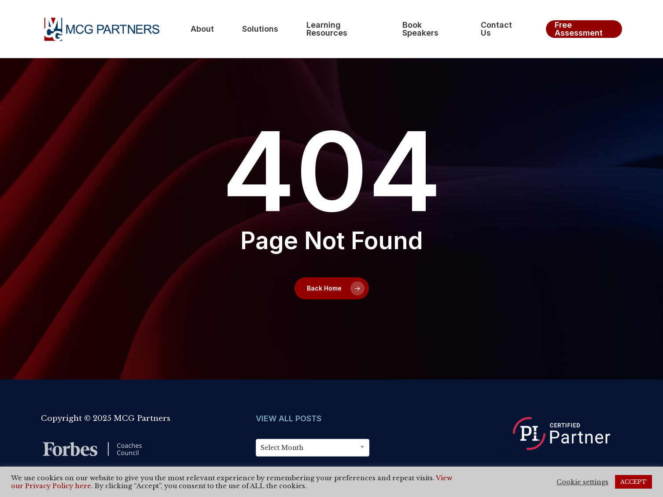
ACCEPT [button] (633, 482)
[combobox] (312, 448)
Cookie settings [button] (582, 482)
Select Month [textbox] (282, 448)
